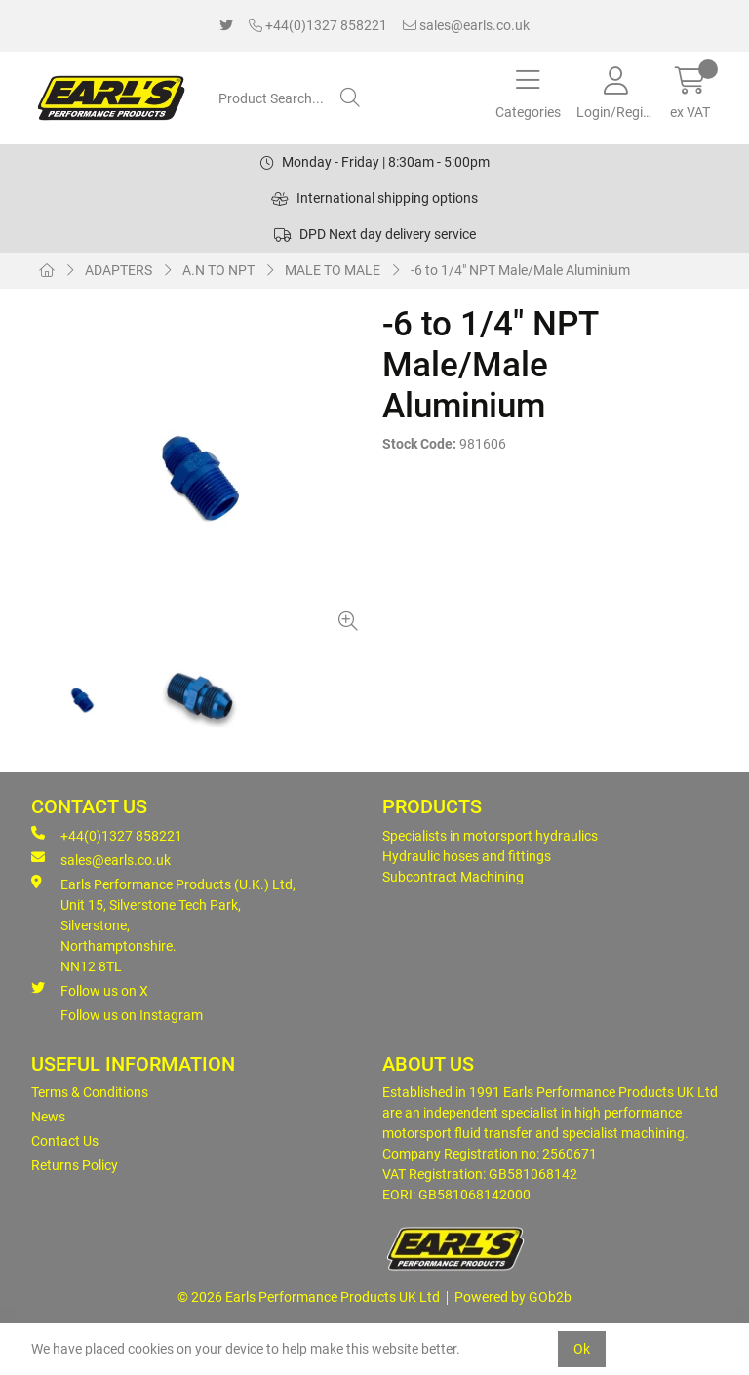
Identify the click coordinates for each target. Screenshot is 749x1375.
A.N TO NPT (218, 270)
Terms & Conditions (89, 1092)
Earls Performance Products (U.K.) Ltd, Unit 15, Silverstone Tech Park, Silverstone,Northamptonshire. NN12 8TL (163, 924)
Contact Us (65, 1141)
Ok (581, 1348)
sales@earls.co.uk (466, 25)
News (48, 1116)
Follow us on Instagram (131, 1015)
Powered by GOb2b (513, 1297)
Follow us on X (89, 990)
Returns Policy (74, 1165)
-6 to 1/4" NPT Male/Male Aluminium (520, 270)
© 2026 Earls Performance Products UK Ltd (308, 1297)
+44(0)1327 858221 (318, 25)
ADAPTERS (118, 270)
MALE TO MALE (332, 270)
